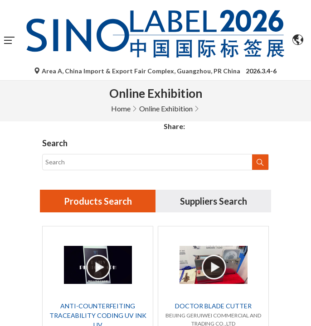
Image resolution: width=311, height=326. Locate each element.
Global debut (132, 293)
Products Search (98, 120)
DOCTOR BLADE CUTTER (213, 226)
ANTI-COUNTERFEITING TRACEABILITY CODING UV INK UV (97, 235)
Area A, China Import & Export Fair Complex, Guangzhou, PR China (138, 71)
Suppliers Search (213, 120)
